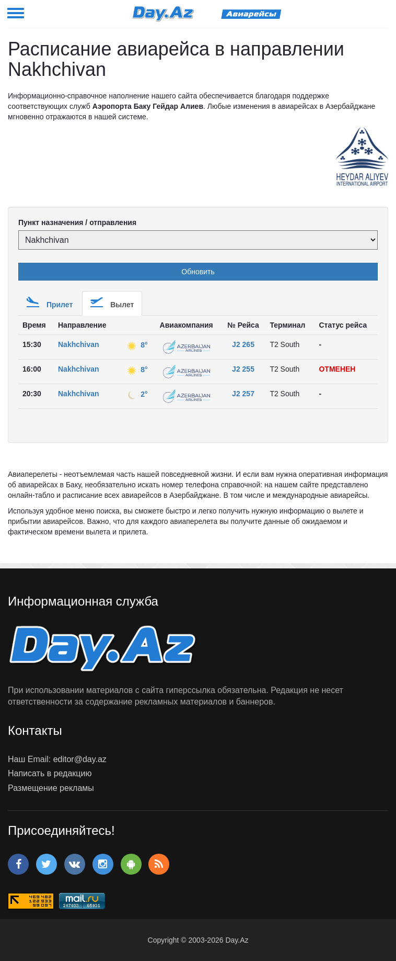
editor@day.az (80, 759)
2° (136, 394)
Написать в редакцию (49, 773)
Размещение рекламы (51, 788)
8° (136, 345)
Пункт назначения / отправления (77, 222)
